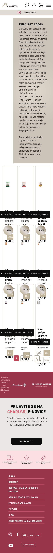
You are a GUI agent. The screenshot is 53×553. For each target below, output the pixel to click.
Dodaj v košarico (23, 214)
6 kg (39, 360)
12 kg (47, 360)
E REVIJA (12, 509)
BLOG (11, 515)
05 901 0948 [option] (26, 12)
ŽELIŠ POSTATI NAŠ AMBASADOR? (25, 520)
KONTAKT (13, 482)
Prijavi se (26, 441)
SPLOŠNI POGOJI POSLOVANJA (23, 497)
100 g (39, 353)
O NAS (11, 476)
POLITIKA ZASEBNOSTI (19, 503)
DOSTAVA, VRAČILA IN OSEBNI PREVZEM (23, 489)
